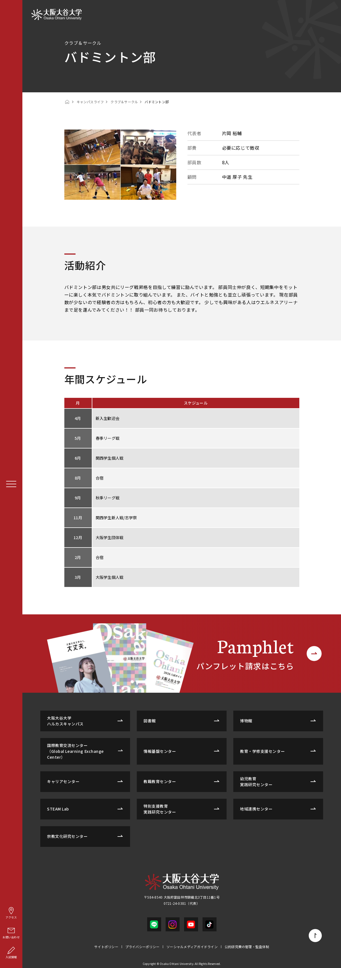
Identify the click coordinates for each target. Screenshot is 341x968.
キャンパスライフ (90, 101)
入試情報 (11, 952)
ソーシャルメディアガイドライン (192, 946)
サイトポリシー (106, 946)
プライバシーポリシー (142, 946)
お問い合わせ (11, 932)
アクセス (11, 912)
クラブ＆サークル (124, 101)
